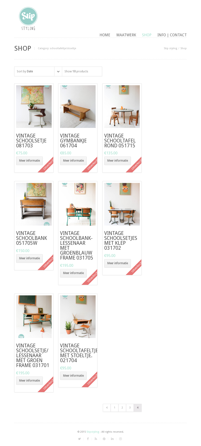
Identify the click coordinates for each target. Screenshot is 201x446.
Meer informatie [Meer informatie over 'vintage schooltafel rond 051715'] (117, 160)
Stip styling (170, 48)
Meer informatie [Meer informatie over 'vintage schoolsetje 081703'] (29, 160)
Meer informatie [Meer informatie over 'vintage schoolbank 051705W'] (29, 258)
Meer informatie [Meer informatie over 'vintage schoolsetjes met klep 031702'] (117, 263)
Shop (146, 35)
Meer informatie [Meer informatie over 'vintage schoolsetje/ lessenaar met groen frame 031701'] (29, 380)
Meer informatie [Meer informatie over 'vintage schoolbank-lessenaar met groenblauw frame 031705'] (73, 273)
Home (105, 35)
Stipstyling (92, 431)
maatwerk (126, 35)
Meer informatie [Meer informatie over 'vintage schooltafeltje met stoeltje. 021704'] (73, 375)
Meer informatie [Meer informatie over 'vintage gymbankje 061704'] (73, 160)
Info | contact (172, 35)
